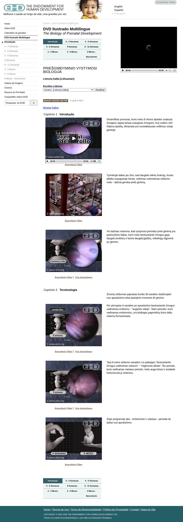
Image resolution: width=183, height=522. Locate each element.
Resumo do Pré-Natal (14, 92)
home (46, 23)
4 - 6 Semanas (11, 51)
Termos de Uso (60, 509)
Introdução (9, 42)
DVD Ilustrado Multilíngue (17, 37)
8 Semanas (9, 60)
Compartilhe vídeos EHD (16, 97)
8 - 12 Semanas (11, 65)
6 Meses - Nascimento (14, 78)
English (118, 6)
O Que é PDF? (77, 101)
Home (7, 24)
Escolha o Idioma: (53, 86)
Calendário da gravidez (15, 33)
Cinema (8, 88)
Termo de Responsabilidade (86, 509)
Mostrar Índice (51, 107)
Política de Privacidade (115, 509)
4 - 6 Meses (9, 74)
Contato (134, 509)
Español (118, 10)
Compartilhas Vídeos (165, 2)
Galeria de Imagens (13, 83)
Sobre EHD (9, 28)
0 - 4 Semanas (11, 46)
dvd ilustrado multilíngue (65, 23)
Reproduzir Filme (73, 164)
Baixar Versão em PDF (56, 101)
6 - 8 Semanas (11, 55)
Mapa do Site (148, 509)
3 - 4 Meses (9, 69)
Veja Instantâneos (83, 277)
